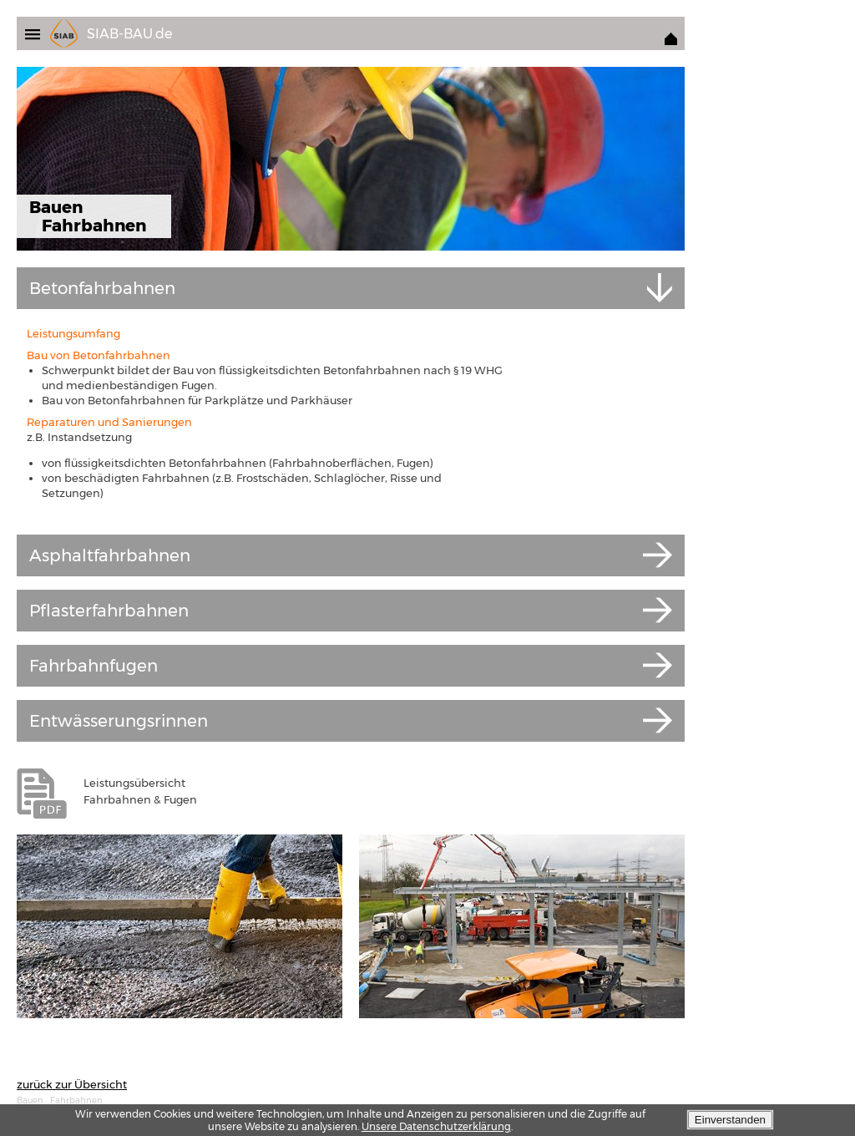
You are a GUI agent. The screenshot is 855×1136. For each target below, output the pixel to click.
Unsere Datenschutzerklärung (436, 1126)
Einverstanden (730, 1119)
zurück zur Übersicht (72, 1084)
